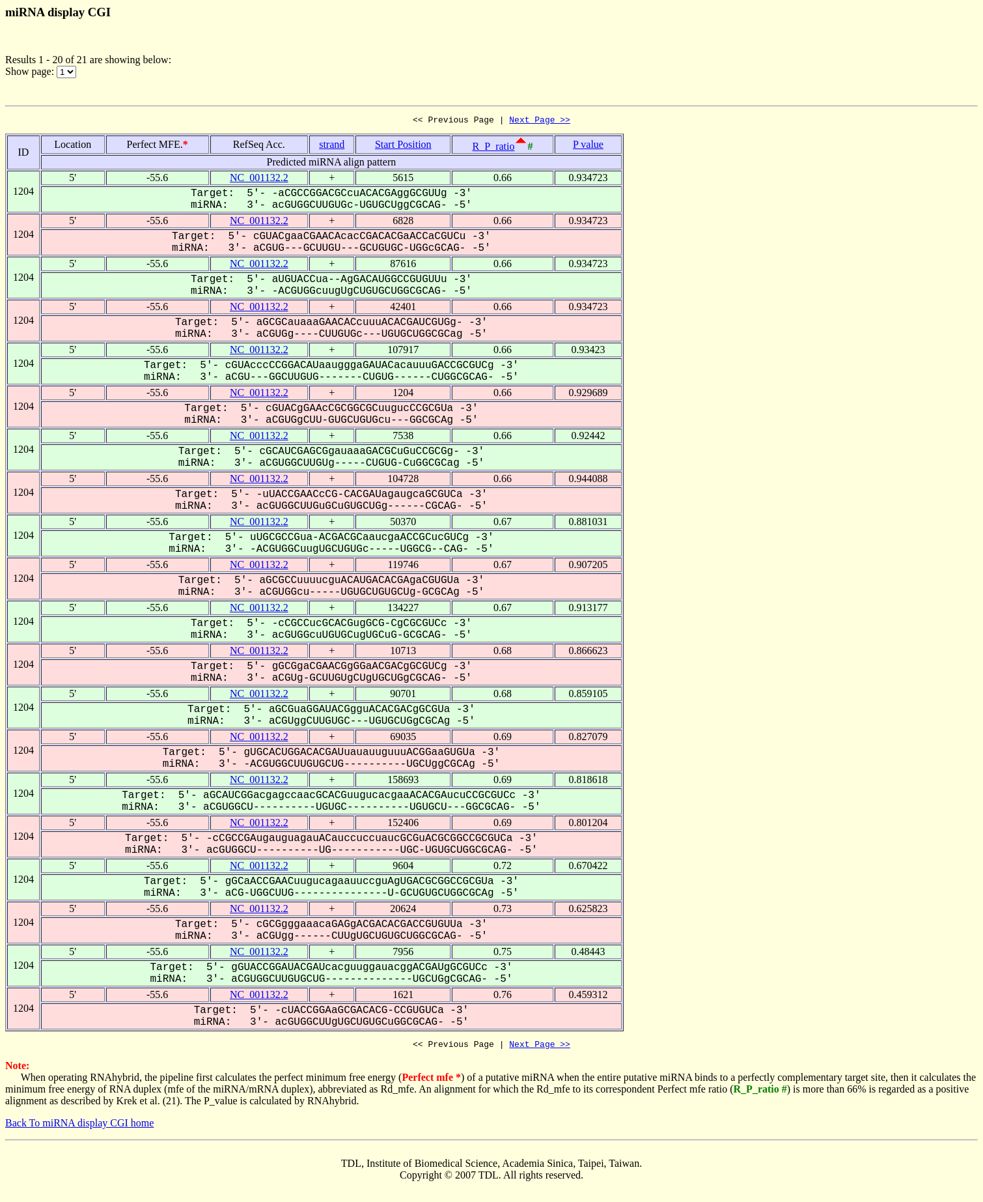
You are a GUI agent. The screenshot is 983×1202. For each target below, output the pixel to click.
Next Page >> (539, 121)
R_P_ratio (494, 148)
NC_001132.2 (259, 179)
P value (588, 146)
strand (331, 146)
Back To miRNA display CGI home (79, 1126)
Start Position (403, 146)
